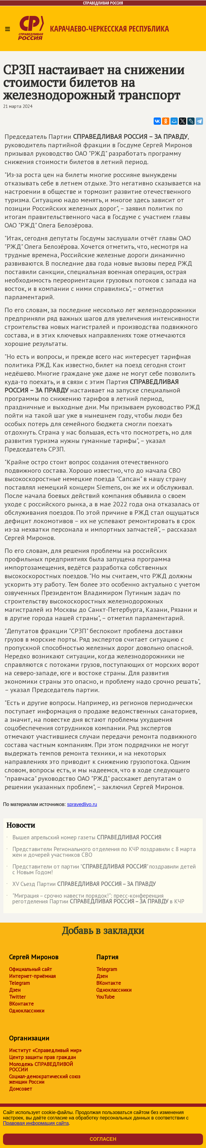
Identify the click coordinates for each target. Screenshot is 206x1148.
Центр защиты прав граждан (42, 1057)
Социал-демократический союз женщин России (44, 1079)
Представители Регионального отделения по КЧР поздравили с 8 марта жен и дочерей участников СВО (101, 852)
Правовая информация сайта (36, 1123)
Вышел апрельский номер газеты (83, 838)
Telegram (19, 983)
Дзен (14, 990)
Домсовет (20, 1089)
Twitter (17, 997)
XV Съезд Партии (81, 885)
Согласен (103, 1139)
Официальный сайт (30, 969)
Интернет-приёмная (32, 976)
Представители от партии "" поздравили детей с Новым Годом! (101, 870)
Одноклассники (26, 1010)
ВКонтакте (21, 1003)
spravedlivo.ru (82, 804)
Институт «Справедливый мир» (45, 1050)
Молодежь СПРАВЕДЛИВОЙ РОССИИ (41, 1066)
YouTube (105, 997)
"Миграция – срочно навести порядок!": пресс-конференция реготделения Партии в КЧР (95, 899)
